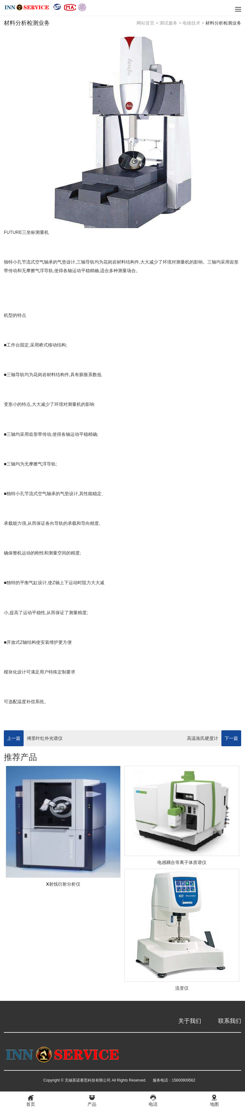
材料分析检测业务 (223, 23)
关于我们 (189, 1021)
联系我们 (229, 1021)
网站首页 (145, 23)
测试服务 (168, 23)
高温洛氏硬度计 (202, 738)
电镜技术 (191, 23)
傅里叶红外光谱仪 (45, 738)
